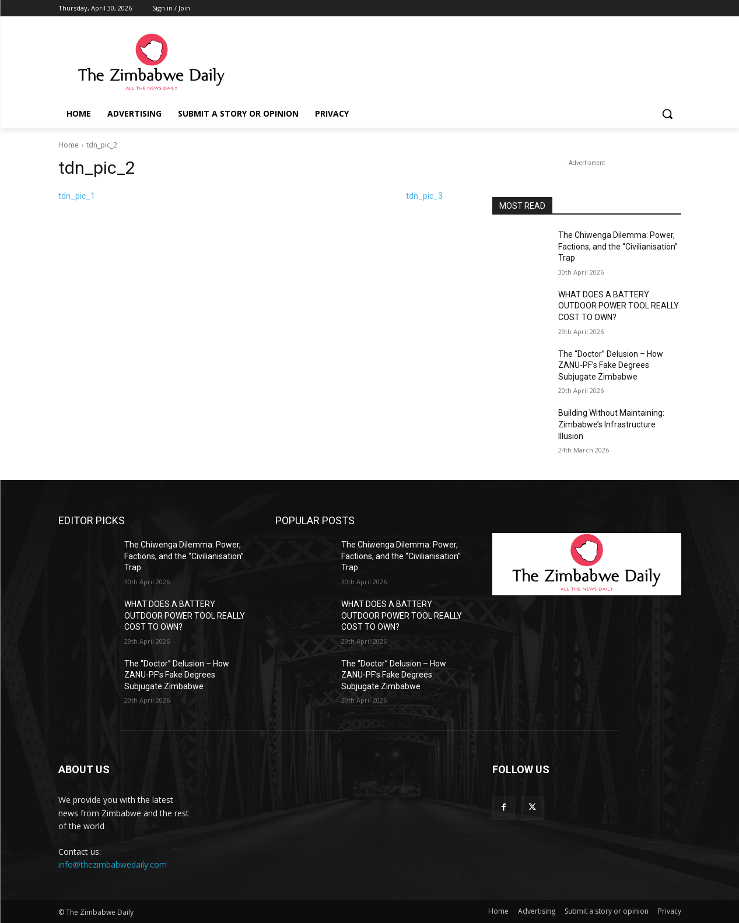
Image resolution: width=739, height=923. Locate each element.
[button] (667, 114)
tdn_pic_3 (424, 196)
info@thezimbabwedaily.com (112, 864)
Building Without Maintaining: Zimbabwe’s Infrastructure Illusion (611, 424)
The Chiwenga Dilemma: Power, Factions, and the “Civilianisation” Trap (618, 246)
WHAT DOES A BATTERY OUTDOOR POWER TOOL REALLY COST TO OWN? (618, 306)
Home (68, 145)
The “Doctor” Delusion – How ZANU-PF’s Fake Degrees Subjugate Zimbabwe (610, 365)
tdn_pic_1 (76, 196)
